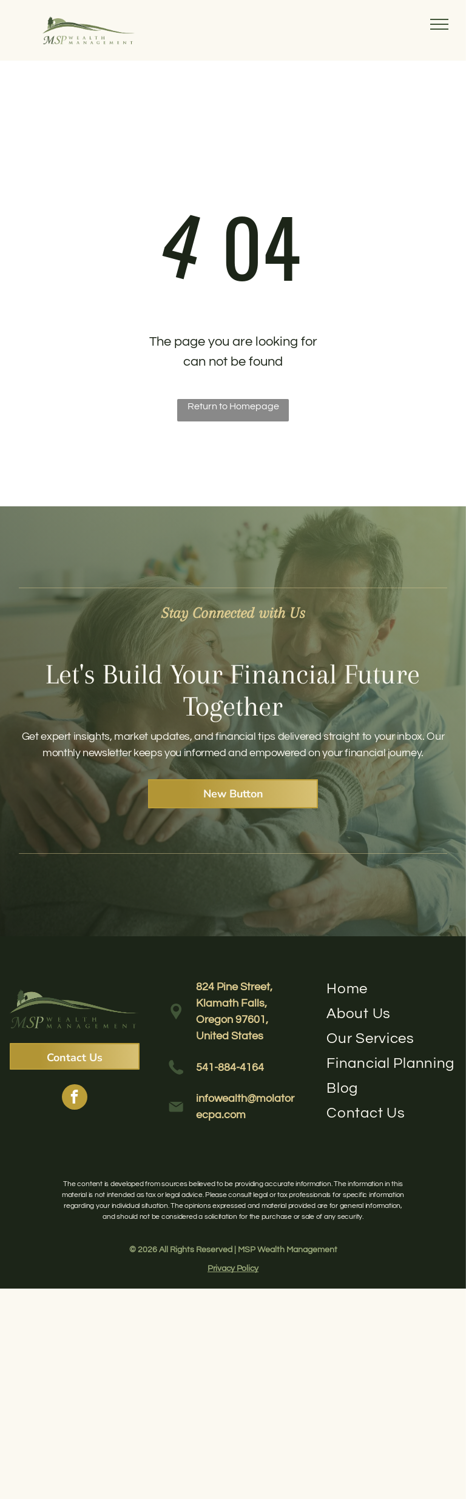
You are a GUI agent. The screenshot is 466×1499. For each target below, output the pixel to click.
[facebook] (74, 1098)
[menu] (439, 24)
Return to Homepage (233, 406)
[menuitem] (391, 988)
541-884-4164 (230, 1067)
